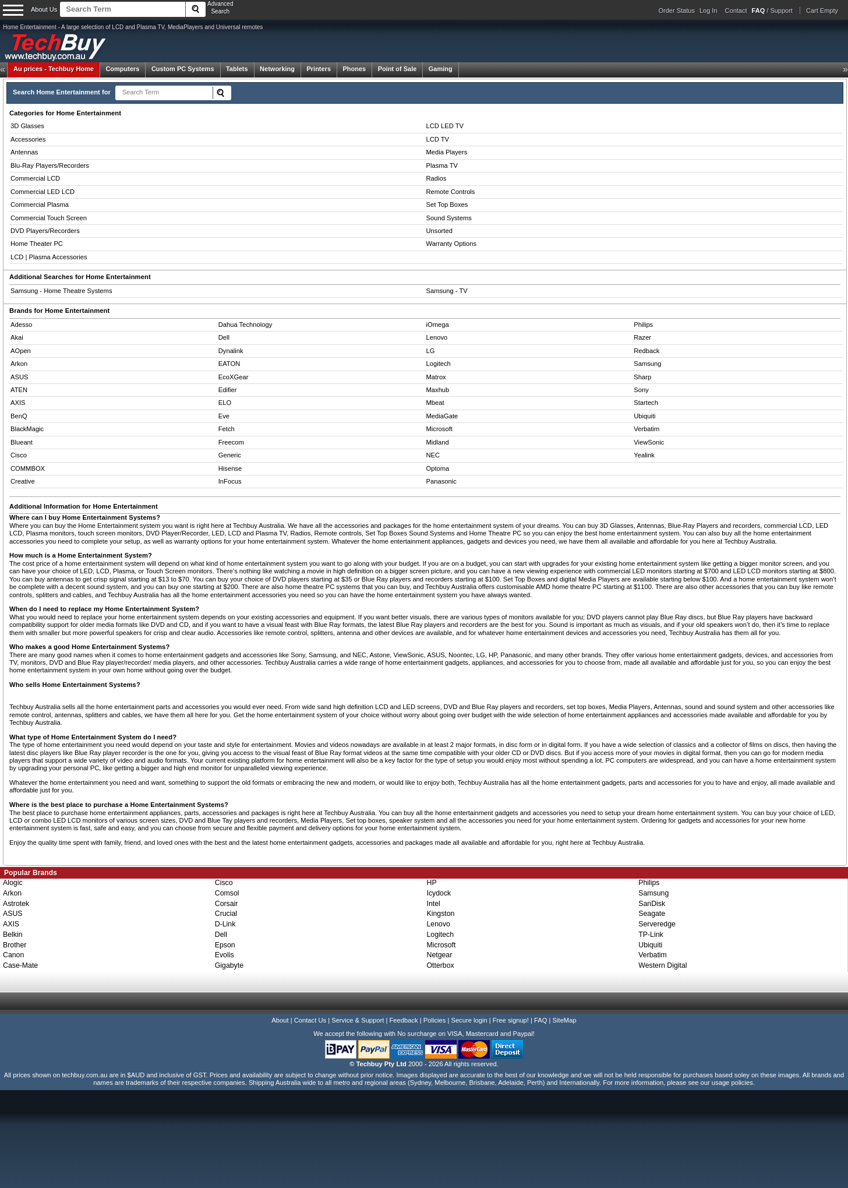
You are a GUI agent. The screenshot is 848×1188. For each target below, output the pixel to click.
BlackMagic (27, 428)
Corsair (226, 904)
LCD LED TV (445, 125)
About (279, 1020)
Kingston (441, 913)
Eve (223, 416)
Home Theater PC (36, 243)
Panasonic (441, 481)
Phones (354, 68)
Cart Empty (822, 10)
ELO (224, 402)
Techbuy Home (53, 68)
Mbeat (435, 402)
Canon (13, 955)
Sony (641, 389)
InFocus (230, 481)
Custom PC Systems (182, 68)
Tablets (237, 68)
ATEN (18, 389)
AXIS (18, 402)
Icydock (439, 893)
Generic (229, 455)
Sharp (642, 376)
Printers (318, 68)
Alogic (13, 883)
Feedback (403, 1020)
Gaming (441, 68)
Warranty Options (451, 243)
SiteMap (565, 1020)
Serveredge (657, 924)
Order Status (677, 10)
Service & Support (357, 1020)
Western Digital (662, 965)
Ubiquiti (644, 416)
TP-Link (650, 934)
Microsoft (439, 428)
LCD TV (438, 139)
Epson (225, 945)
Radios (436, 178)
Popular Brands (30, 873)
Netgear (440, 955)
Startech (646, 402)
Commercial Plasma (39, 204)
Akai (16, 337)
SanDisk (651, 904)
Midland (437, 442)
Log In (708, 10)
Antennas (24, 152)
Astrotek (16, 904)
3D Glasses (27, 125)
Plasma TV (442, 165)
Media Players (447, 152)
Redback (646, 350)
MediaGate (442, 416)
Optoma (438, 468)
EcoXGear (233, 376)
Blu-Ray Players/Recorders (49, 165)
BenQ (18, 416)
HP (432, 883)
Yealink (644, 455)
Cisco (18, 455)
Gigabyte (229, 965)
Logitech (438, 363)
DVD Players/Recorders (45, 230)
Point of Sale (397, 68)
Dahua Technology (245, 324)
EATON (229, 363)
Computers (122, 68)
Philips (643, 324)
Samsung (647, 363)
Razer (642, 337)
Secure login (469, 1020)
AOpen (20, 350)
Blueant (21, 442)
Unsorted (439, 230)
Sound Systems (449, 217)
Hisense (230, 468)
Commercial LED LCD (42, 191)
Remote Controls (450, 191)
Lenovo (437, 337)
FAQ (540, 1020)
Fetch (226, 428)
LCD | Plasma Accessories (48, 256)
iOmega (437, 324)
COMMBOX (27, 468)
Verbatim (646, 428)
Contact (736, 10)
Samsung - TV (447, 290)
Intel (433, 904)
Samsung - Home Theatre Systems (61, 290)
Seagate (651, 913)
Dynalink (230, 350)
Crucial (226, 913)
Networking (277, 68)
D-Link (225, 924)
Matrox (436, 376)
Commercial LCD (35, 178)
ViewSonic (649, 442)
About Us (44, 9)
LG (430, 350)
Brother (14, 945)
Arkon (18, 363)
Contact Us (310, 1020)
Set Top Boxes (447, 204)
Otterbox (440, 965)
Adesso (21, 324)
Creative (22, 481)
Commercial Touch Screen (48, 217)
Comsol (227, 893)
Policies (434, 1020)
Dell (223, 337)
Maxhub (438, 389)
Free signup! (511, 1020)
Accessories (27, 139)
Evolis (224, 955)
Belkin (13, 934)
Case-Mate (20, 965)
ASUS (19, 376)
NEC (433, 455)
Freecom (231, 442)
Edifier (227, 389)
